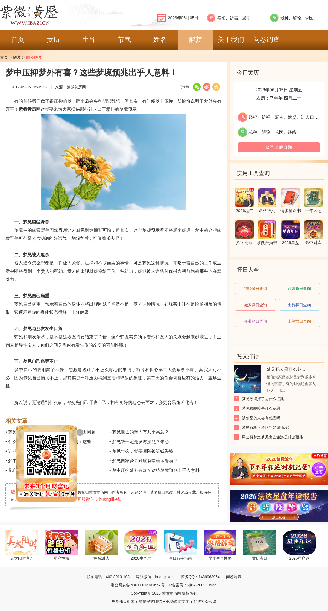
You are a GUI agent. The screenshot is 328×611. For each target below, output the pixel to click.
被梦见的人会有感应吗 (261, 418)
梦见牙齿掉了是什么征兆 (263, 399)
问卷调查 (233, 577)
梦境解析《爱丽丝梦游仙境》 (267, 427)
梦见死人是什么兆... (285, 369)
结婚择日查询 (255, 288)
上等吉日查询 (299, 321)
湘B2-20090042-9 (202, 585)
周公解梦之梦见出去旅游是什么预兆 (272, 437)
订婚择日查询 (299, 288)
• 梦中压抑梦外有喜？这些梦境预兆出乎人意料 (154, 470)
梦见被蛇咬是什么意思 (261, 408)
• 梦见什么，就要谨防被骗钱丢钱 (141, 451)
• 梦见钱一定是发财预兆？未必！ (141, 441)
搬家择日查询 (255, 305)
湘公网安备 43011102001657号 (138, 585)
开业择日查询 (255, 321)
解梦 (17, 57)
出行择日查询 (299, 305)
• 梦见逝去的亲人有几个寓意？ (139, 432)
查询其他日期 (279, 147)
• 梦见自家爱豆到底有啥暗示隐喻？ (143, 460)
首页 (4, 57)
